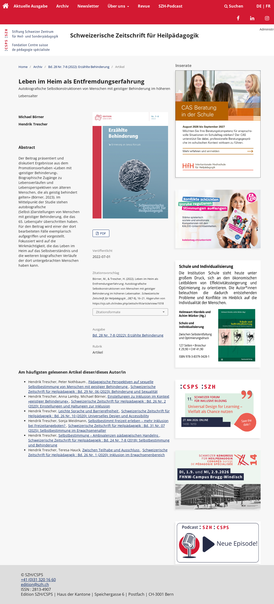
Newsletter (88, 6)
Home (23, 67)
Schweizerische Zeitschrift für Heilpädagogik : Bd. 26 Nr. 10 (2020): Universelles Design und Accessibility (99, 413)
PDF (102, 233)
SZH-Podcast (170, 6)
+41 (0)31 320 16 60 (38, 579)
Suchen (233, 6)
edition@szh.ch (35, 584)
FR (268, 6)
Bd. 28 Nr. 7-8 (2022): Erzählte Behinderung (78, 67)
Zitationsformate (108, 312)
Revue (144, 6)
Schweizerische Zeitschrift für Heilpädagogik (134, 35)
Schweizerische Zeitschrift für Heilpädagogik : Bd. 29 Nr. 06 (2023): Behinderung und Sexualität (93, 389)
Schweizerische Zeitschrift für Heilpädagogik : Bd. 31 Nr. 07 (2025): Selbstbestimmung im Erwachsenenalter (96, 428)
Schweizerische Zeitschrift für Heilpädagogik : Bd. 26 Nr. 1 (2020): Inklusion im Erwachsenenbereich (98, 452)
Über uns (117, 6)
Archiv (62, 6)
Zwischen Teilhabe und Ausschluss (111, 450)
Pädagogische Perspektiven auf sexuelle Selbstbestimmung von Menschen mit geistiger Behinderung (90, 384)
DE (259, 6)
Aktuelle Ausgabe (30, 6)
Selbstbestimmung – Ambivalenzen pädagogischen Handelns (108, 435)
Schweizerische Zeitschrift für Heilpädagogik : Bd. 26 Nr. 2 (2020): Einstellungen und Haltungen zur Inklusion (97, 403)
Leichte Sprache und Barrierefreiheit (88, 411)
